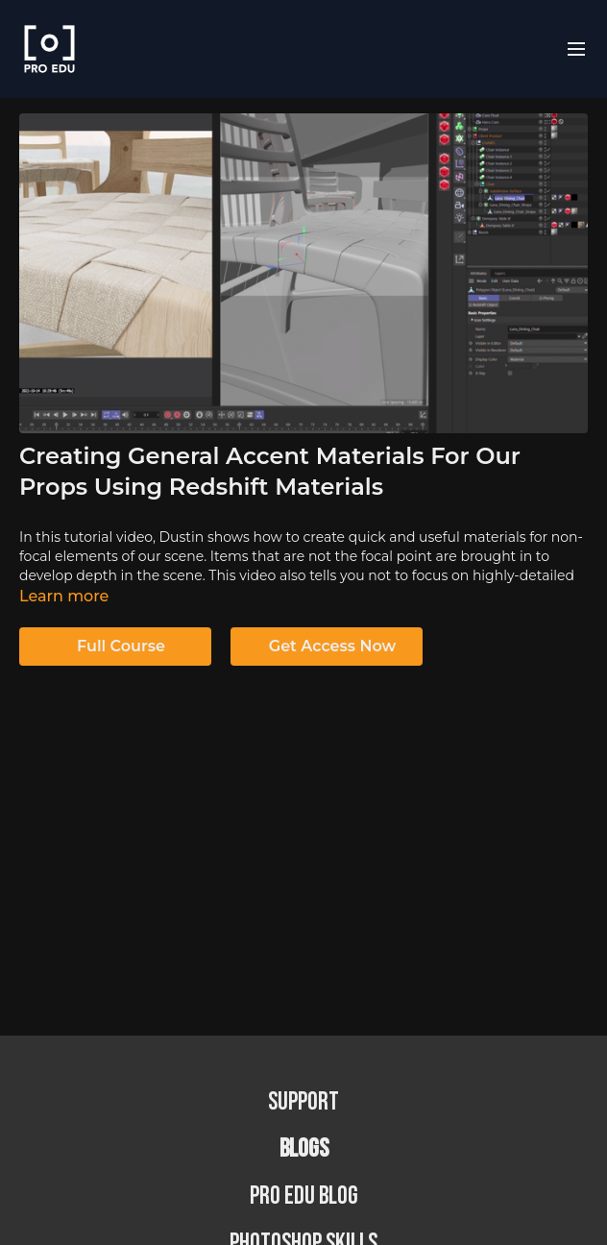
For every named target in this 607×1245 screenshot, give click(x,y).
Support (303, 1102)
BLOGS (303, 1149)
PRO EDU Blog (304, 1196)
